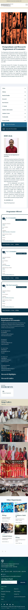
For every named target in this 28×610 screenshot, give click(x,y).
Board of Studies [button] (6, 95)
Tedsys (7, 608)
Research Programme (21, 287)
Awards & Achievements (19, 596)
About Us (16, 589)
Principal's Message (5, 591)
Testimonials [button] (5, 117)
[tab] (14, 88)
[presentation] (2, 551)
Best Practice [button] (5, 102)
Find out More (4, 521)
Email (3, 574)
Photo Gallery (17, 591)
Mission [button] (4, 92)
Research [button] (4, 99)
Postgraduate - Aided (21, 253)
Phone (3, 569)
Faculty (2, 596)
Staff (2, 589)
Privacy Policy (14, 608)
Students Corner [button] (6, 113)
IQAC (2, 599)
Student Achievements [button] (7, 109)
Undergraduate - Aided (21, 219)
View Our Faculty (9, 124)
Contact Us (16, 594)
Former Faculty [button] (5, 120)
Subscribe (22, 582)
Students (3, 594)
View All (3, 404)
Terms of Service (21, 608)
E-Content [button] (4, 106)
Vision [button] (3, 88)
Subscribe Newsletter (10, 129)
